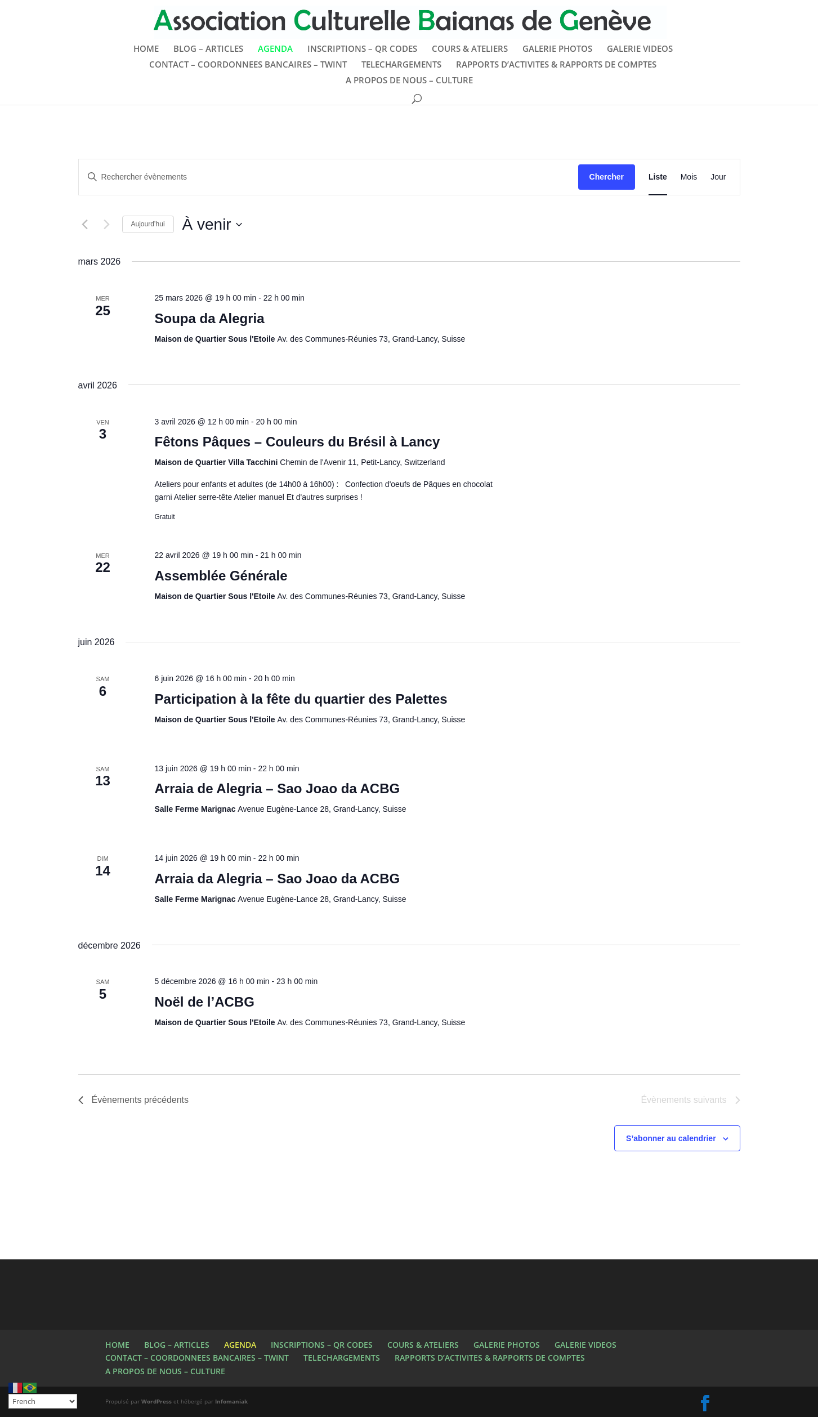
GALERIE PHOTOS (557, 49)
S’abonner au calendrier (671, 1138)
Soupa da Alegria (209, 318)
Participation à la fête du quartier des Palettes (300, 699)
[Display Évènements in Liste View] (658, 177)
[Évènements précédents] (85, 224)
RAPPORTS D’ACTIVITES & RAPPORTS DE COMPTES (556, 65)
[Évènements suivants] (107, 224)
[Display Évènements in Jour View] (718, 177)
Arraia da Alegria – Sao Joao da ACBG (277, 878)
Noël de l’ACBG (204, 1001)
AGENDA (275, 49)
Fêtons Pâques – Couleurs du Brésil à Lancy (297, 441)
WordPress (156, 1401)
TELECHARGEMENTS (401, 65)
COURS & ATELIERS (470, 49)
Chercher (606, 176)
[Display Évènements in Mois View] (689, 177)
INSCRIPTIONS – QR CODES (362, 49)
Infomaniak (231, 1401)
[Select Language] (42, 1401)
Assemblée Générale (220, 575)
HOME (146, 49)
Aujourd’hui (148, 224)
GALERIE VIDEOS (640, 49)
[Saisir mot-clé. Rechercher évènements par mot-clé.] (328, 177)
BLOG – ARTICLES (208, 49)
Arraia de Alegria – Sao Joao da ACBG (277, 788)
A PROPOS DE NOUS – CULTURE (409, 81)
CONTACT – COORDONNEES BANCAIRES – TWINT (248, 65)
